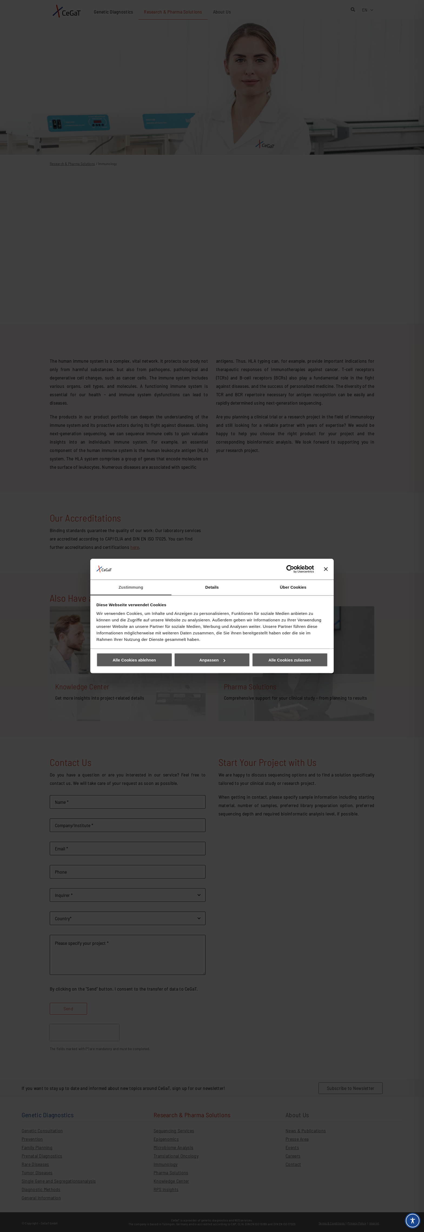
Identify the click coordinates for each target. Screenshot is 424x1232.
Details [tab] (212, 587)
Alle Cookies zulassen (290, 660)
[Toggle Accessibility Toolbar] (412, 1220)
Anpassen (212, 660)
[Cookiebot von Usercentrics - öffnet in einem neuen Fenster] (290, 569)
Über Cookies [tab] (293, 587)
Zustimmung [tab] (131, 587)
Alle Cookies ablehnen (134, 660)
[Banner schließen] (326, 569)
